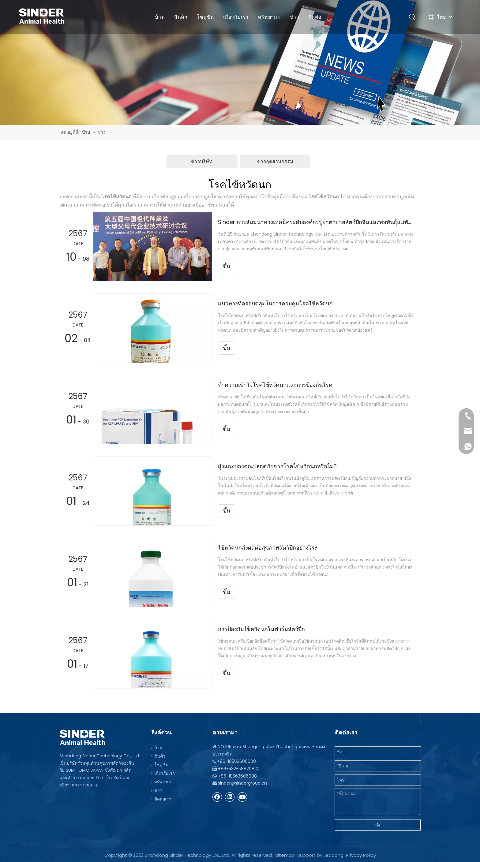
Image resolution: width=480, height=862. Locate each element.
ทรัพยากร (269, 16)
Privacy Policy (361, 853)
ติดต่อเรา (162, 799)
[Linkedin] (230, 797)
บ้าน (160, 16)
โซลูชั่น (205, 16)
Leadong (333, 853)
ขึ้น (226, 266)
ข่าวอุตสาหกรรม (275, 161)
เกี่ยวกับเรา (236, 16)
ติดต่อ (314, 16)
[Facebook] (217, 797)
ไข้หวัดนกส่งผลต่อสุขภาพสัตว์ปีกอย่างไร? (267, 547)
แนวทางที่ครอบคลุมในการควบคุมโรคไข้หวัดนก (275, 303)
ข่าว (294, 16)
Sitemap (285, 853)
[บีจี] (240, 62)
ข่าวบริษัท (201, 161)
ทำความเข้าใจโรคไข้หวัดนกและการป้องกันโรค (275, 385)
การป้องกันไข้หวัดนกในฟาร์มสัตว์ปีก (261, 629)
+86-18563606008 (237, 776)
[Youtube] (242, 797)
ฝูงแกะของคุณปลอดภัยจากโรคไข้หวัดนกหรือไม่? (277, 466)
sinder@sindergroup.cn (242, 783)
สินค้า (181, 16)
